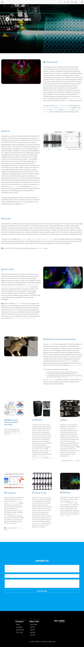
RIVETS (77, 373)
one (78, 372)
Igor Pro (17, 501)
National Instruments (12, 503)
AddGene (24, 204)
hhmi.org (19, 632)
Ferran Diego (35, 239)
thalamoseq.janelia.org (75, 98)
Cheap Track (39, 493)
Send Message (42, 591)
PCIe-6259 (19, 528)
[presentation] (36, 597)
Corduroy (10, 493)
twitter (32, 627)
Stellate (65, 492)
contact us (51, 379)
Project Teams (67, 110)
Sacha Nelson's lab (48, 107)
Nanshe (6, 219)
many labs (39, 456)
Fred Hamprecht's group (47, 239)
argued (51, 344)
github (32, 630)
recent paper (14, 186)
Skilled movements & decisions (59, 339)
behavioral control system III (75, 377)
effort (69, 361)
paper (66, 100)
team (18, 624)
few (32, 186)
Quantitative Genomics (63, 107)
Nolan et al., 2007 (64, 515)
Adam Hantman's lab (62, 105)
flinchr (5, 131)
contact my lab (30, 318)
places (35, 186)
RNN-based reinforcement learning (11, 422)
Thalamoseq (50, 62)
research (19, 627)
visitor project (24, 239)
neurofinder (40, 248)
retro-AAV (7, 269)
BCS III (74, 460)
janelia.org (20, 630)
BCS (63, 420)
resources (33, 624)
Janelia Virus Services (18, 318)
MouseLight (55, 110)
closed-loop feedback (76, 365)
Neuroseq (46, 110)
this (36, 523)
